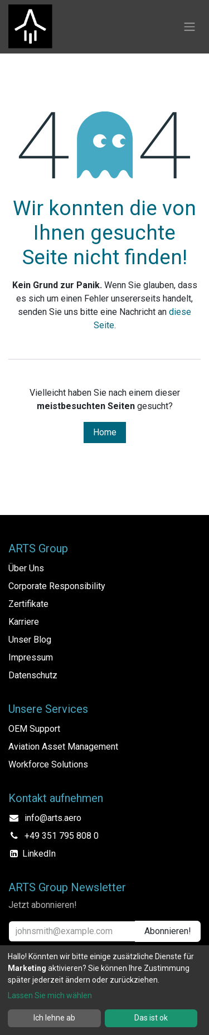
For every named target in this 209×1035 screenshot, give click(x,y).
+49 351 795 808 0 (62, 835)
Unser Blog (29, 639)
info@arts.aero (53, 818)
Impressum (30, 657)
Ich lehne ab (54, 1017)
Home (104, 432)
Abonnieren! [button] (167, 931)
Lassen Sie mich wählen (50, 995)
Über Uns (26, 568)
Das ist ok (151, 1017)
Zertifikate (28, 604)
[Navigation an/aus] (189, 27)
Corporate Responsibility (56, 586)
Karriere (23, 621)
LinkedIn (39, 853)
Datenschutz (32, 675)
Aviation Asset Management (63, 746)
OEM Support (34, 728)
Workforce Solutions (48, 764)
